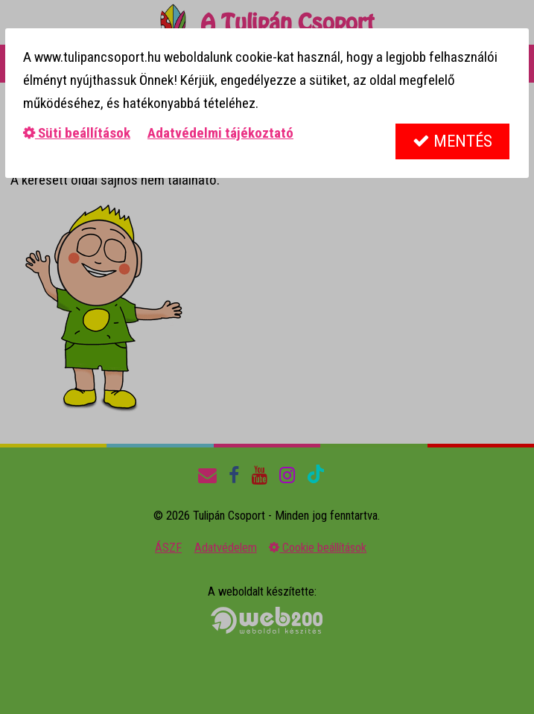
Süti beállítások (76, 132)
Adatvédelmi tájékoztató (220, 132)
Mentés (452, 141)
